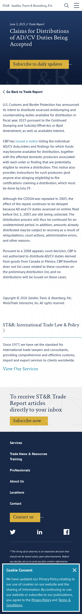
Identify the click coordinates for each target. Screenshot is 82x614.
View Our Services (20, 369)
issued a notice (27, 141)
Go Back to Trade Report (23, 91)
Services (16, 442)
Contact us (23, 517)
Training (16, 459)
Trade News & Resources (28, 454)
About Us (17, 481)
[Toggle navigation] (76, 5)
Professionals (20, 470)
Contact (15, 503)
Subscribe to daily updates (37, 64)
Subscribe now (27, 421)
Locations (17, 492)
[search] (65, 6)
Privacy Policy (41, 600)
